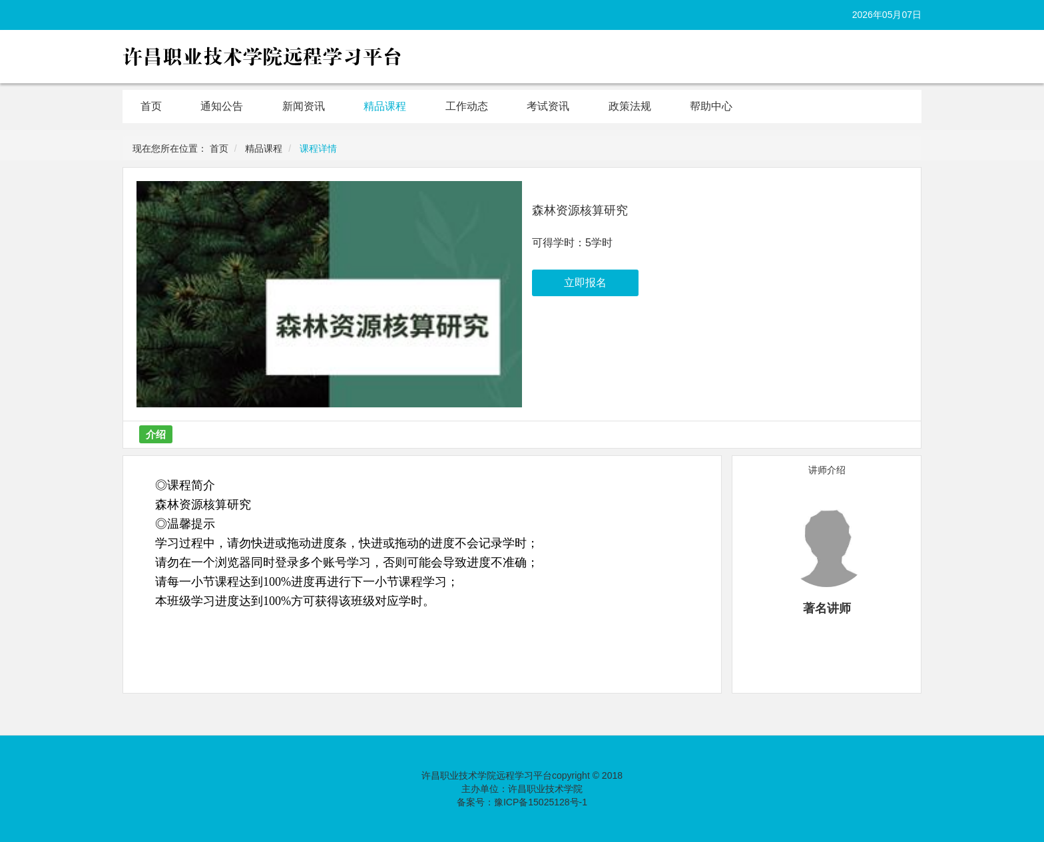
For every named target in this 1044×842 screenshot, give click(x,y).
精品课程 (385, 106)
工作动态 (466, 106)
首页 (151, 106)
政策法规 (630, 106)
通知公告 (221, 106)
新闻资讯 (303, 106)
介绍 (156, 434)
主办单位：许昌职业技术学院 (522, 788)
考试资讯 (548, 106)
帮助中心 (711, 106)
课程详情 (318, 148)
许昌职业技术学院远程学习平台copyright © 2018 (522, 775)
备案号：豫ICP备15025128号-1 (522, 802)
